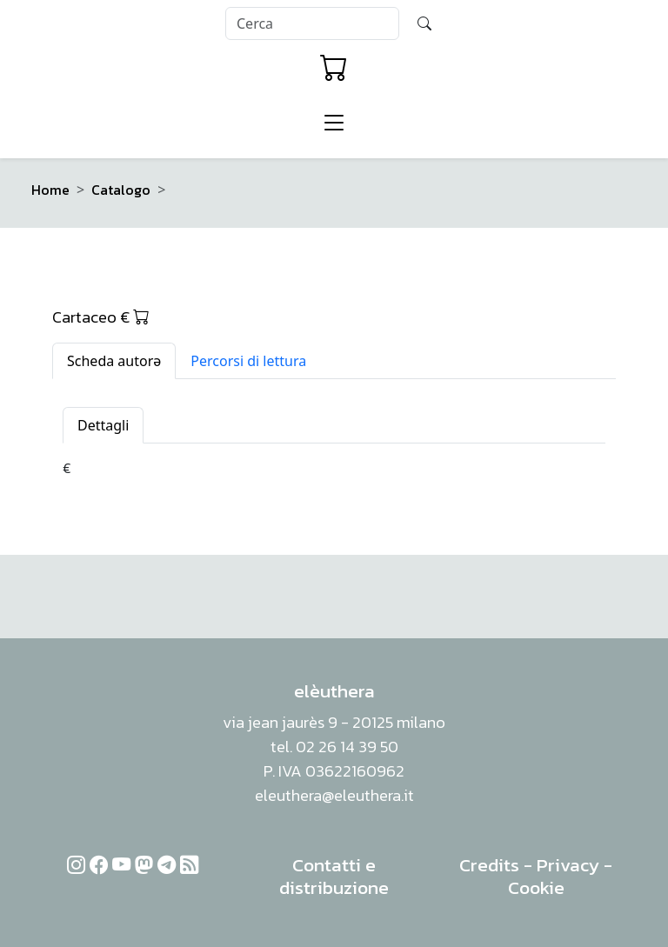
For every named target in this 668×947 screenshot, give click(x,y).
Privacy (568, 864)
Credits (489, 864)
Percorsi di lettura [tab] (248, 360)
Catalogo (120, 189)
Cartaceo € (101, 316)
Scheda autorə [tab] (114, 360)
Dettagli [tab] (103, 425)
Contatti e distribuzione (334, 876)
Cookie (536, 887)
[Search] (312, 23)
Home (50, 189)
